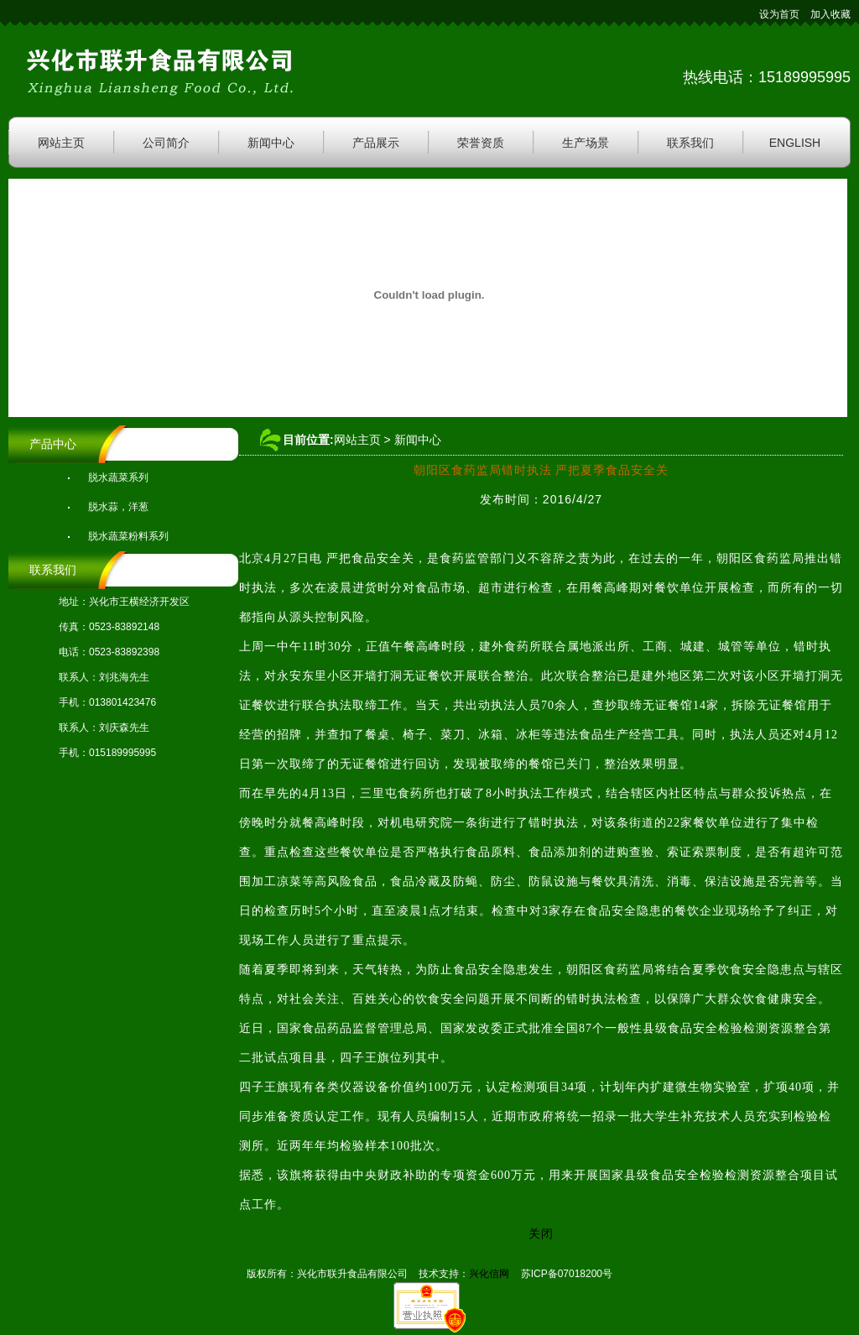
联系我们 (690, 142)
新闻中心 (270, 142)
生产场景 (585, 142)
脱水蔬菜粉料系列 (128, 536)
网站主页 (61, 142)
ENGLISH (794, 142)
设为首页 (779, 14)
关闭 (541, 1233)
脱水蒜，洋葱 (118, 507)
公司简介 (166, 142)
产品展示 (375, 142)
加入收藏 (830, 14)
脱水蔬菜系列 (118, 477)
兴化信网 (489, 1274)
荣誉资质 (480, 142)
